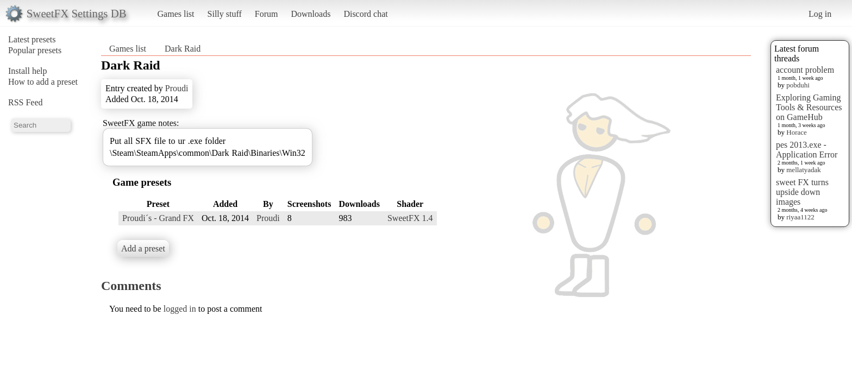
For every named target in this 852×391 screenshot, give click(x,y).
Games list (176, 13)
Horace (796, 132)
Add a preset (143, 248)
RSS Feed (25, 102)
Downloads (310, 13)
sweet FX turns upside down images (802, 192)
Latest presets (32, 39)
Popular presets (34, 50)
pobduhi (798, 85)
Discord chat (365, 13)
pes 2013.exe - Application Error (806, 149)
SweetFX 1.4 (410, 218)
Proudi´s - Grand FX (158, 218)
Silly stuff (225, 13)
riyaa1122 (800, 217)
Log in (820, 13)
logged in (180, 308)
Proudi (177, 88)
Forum (266, 13)
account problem (805, 69)
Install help (27, 70)
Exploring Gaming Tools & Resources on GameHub (809, 107)
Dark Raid (183, 48)
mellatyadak (803, 170)
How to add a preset (43, 81)
